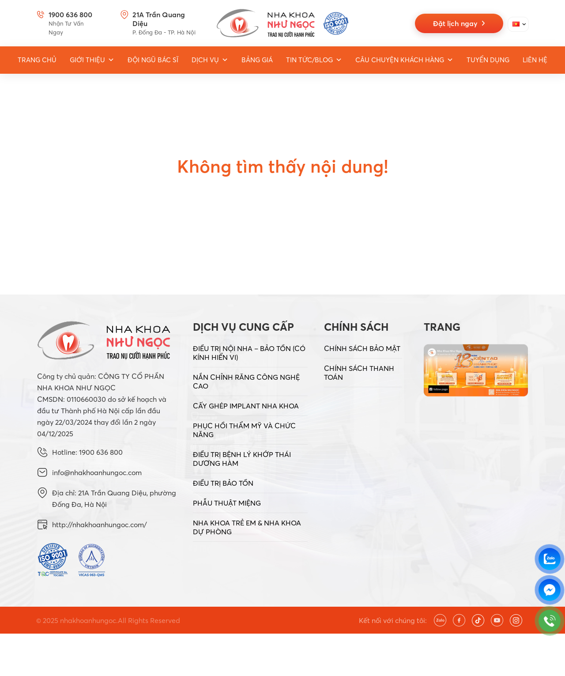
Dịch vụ (210, 60)
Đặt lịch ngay (459, 23)
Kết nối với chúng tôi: (393, 620)
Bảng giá (257, 60)
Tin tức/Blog (314, 60)
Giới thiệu (92, 60)
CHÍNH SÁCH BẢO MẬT (362, 348)
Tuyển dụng (488, 60)
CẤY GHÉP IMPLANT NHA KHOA (246, 405)
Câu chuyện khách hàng (404, 60)
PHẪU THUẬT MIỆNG (227, 503)
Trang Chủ (37, 60)
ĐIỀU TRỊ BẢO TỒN (223, 483)
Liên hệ (535, 60)
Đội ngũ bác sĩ (153, 60)
